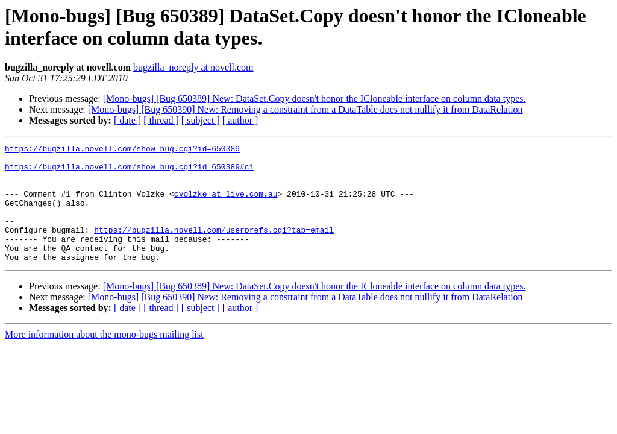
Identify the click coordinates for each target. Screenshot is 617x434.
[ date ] (127, 120)
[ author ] (240, 120)
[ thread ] (161, 120)
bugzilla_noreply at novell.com (193, 67)
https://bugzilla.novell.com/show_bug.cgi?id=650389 (122, 150)
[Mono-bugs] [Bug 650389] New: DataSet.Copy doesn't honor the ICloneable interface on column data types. (314, 98)
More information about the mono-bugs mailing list (104, 358)
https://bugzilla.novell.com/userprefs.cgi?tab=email (214, 247)
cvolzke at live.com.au (226, 204)
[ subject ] (200, 120)
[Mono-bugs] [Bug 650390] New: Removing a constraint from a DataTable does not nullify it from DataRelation (305, 109)
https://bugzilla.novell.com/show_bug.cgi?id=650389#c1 (129, 171)
